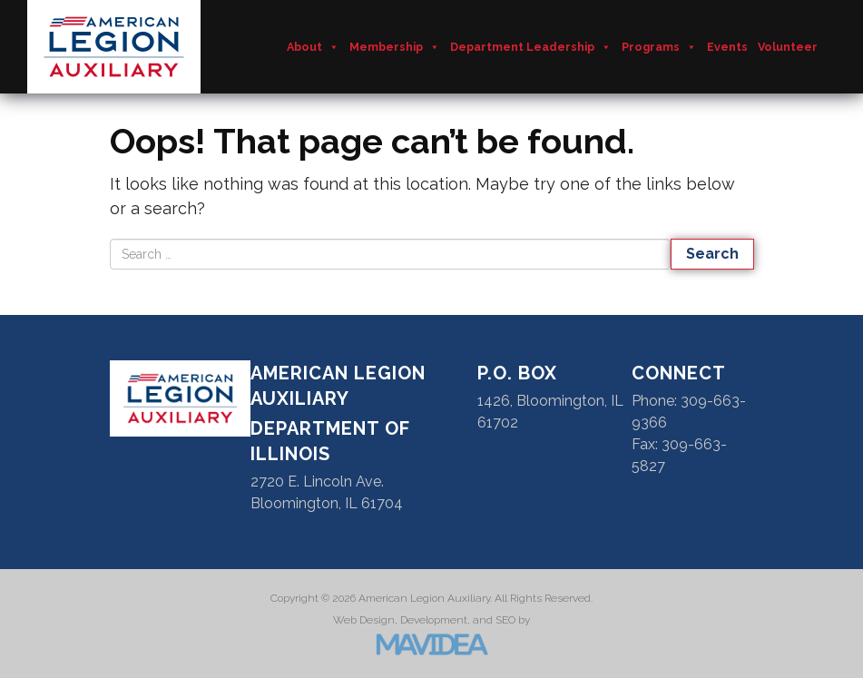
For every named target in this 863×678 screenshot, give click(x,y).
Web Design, (365, 620)
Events (727, 47)
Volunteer (788, 47)
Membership (394, 47)
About (313, 47)
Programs (659, 47)
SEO (505, 620)
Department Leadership (531, 47)
